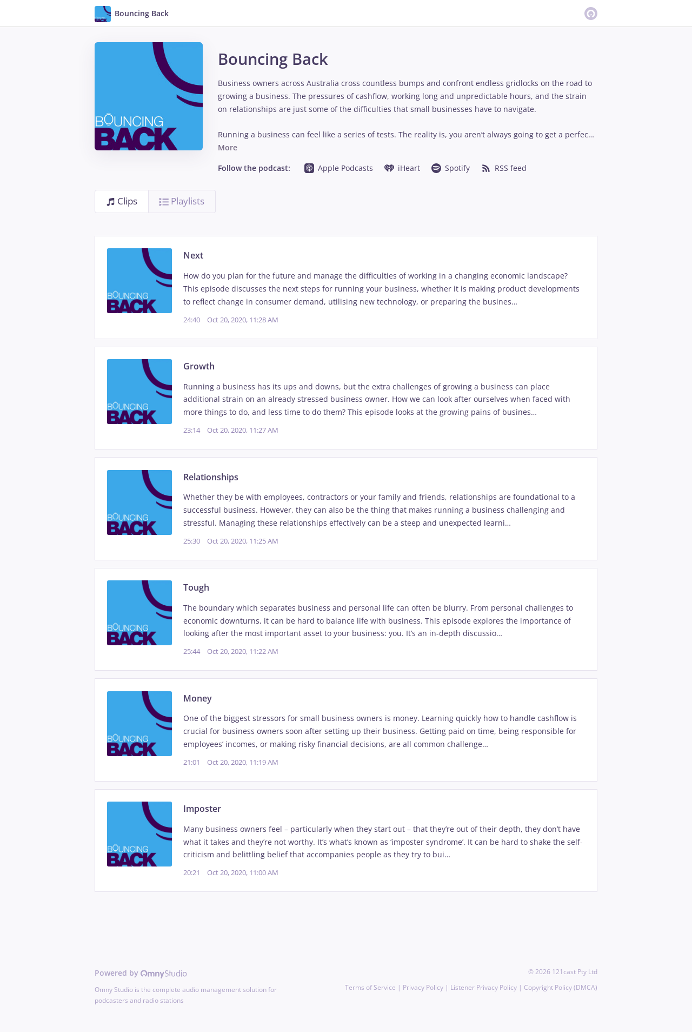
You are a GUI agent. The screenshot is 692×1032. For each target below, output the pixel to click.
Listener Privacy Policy (483, 987)
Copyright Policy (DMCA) (560, 987)
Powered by (141, 973)
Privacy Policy (423, 987)
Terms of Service (370, 987)
